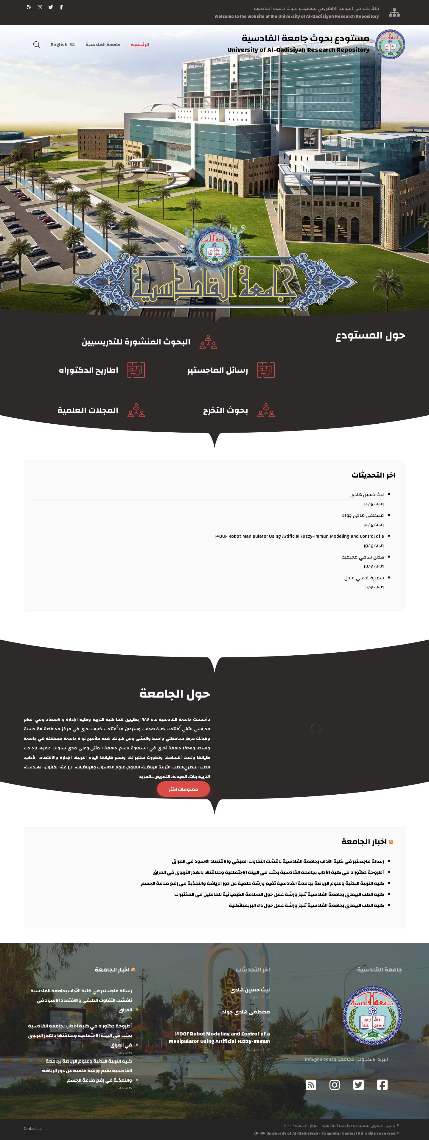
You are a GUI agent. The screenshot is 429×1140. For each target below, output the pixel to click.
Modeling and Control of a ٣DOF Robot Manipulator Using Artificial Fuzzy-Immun (299, 536)
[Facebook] (382, 1085)
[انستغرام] (40, 7)
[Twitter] (359, 1085)
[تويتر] (50, 7)
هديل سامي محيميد (363, 557)
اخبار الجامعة (364, 842)
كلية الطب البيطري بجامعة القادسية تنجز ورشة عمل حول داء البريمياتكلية (306, 905)
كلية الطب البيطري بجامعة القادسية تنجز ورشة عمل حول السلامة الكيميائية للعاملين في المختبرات (279, 894)
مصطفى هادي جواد (363, 515)
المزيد (144, 777)
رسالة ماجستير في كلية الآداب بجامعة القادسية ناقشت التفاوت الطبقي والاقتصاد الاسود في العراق (278, 861)
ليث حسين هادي (367, 494)
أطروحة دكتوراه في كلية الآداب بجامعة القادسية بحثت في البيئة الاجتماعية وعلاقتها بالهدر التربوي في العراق (268, 872)
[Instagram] (335, 1085)
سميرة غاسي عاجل (364, 577)
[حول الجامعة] (183, 789)
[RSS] (29, 7)
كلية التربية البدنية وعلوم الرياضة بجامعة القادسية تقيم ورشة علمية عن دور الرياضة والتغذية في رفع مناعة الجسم (262, 883)
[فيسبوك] (61, 7)
